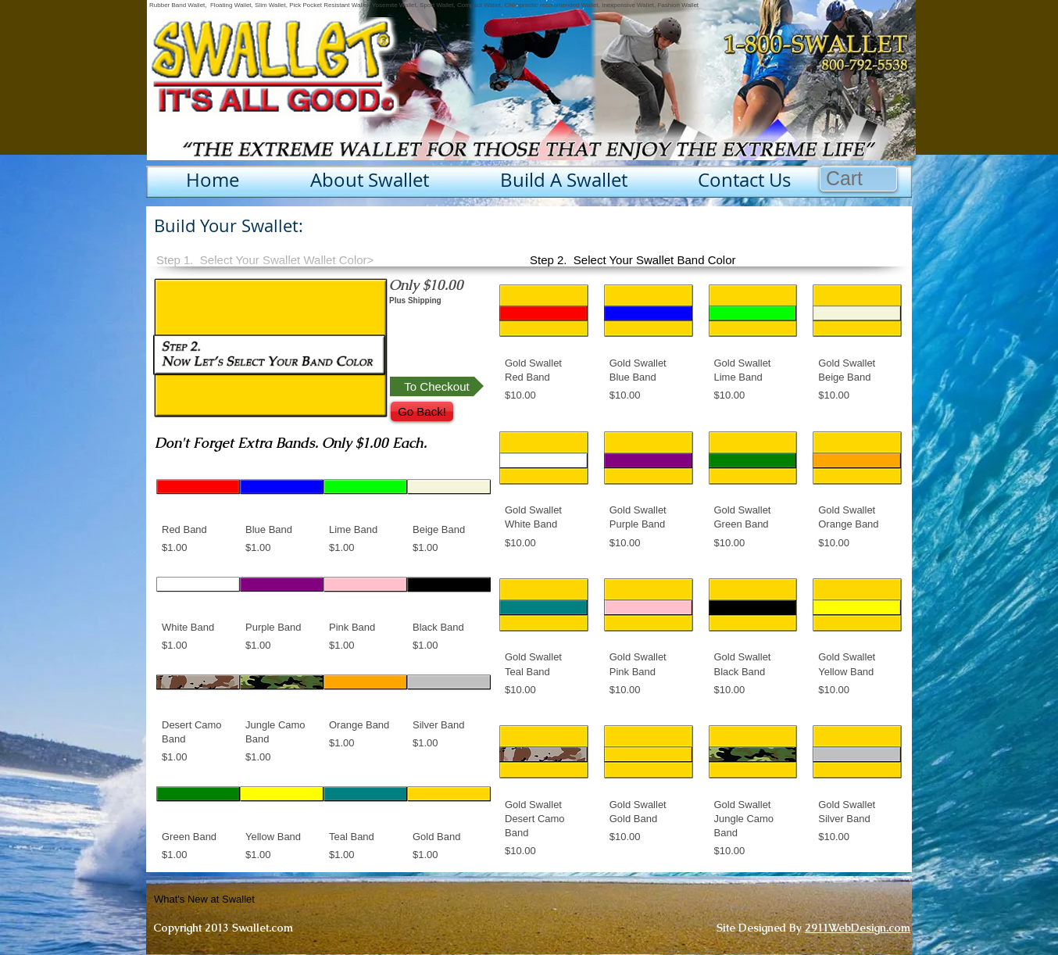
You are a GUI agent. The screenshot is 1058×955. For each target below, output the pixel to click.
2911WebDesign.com (857, 928)
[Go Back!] (422, 411)
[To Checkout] (437, 386)
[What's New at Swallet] (242, 899)
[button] (859, 178)
